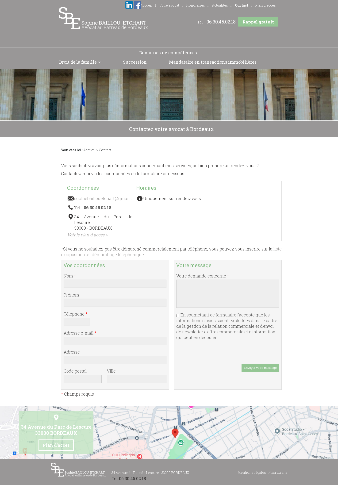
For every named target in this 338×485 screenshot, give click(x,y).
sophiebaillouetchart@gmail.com (106, 198)
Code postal (75, 371)
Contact (241, 5)
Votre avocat (169, 5)
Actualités (220, 5)
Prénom (71, 295)
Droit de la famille (78, 62)
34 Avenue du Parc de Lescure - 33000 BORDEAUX (150, 472)
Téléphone (76, 314)
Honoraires (195, 5)
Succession (135, 62)
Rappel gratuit (258, 22)
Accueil (89, 150)
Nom (70, 276)
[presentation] (212, 354)
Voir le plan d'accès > (87, 235)
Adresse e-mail (80, 333)
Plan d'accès (265, 5)
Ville (111, 371)
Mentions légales (252, 472)
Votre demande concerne (202, 276)
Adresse (72, 352)
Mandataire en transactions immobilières (213, 62)
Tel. (216, 21)
